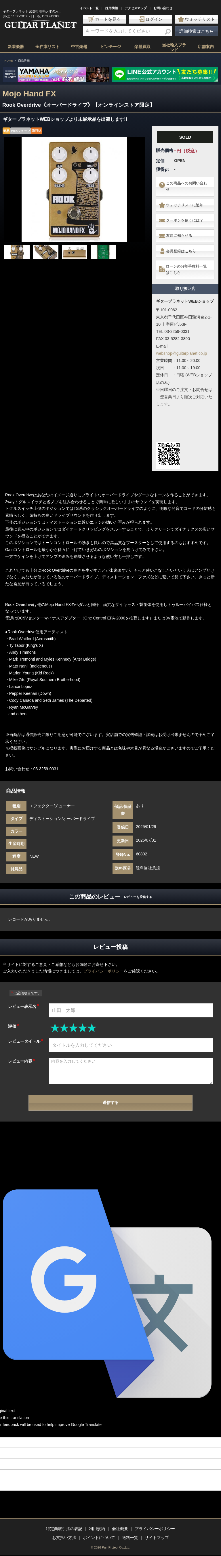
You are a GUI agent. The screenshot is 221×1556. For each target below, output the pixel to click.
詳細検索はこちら (196, 31)
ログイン (151, 19)
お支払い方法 (64, 1537)
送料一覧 (130, 1537)
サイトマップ (157, 1537)
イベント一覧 (89, 8)
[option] (74, 189)
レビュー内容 (21, 1051)
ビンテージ (111, 46)
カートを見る (104, 19)
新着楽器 (16, 46)
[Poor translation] (14, 1422)
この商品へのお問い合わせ (186, 185)
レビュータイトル (25, 1031)
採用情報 (111, 8)
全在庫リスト (47, 46)
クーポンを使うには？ (186, 216)
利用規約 (97, 1528)
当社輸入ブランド (174, 47)
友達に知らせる (180, 230)
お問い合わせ (162, 8)
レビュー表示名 (23, 996)
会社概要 (120, 1528)
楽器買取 (142, 46)
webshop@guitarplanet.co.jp (181, 343)
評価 (13, 1016)
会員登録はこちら (182, 244)
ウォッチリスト (196, 19)
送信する (110, 1092)
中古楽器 (79, 46)
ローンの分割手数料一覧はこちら (187, 260)
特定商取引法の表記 (64, 1528)
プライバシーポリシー (103, 961)
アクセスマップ (136, 8)
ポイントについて (99, 1537)
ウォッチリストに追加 (186, 203)
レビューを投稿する (138, 886)
